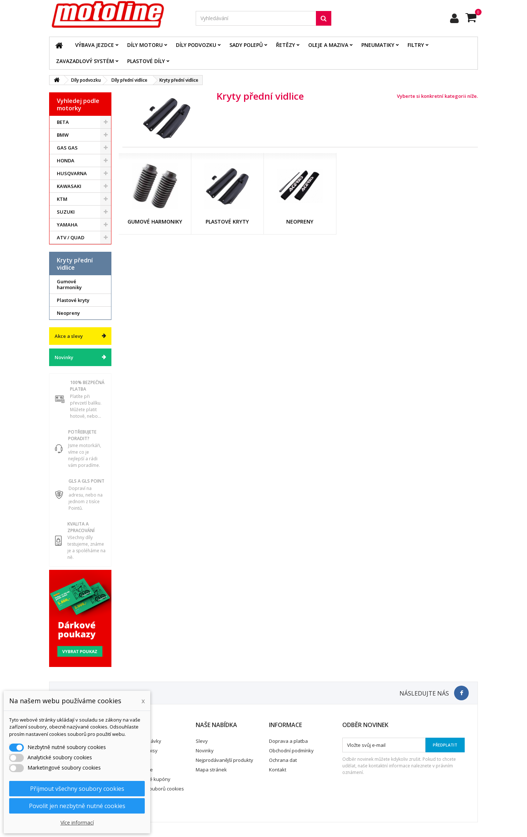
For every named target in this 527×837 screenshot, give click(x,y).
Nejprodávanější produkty (224, 760)
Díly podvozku (196, 44)
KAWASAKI (69, 186)
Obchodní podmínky (291, 750)
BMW (63, 135)
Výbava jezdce (94, 44)
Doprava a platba (288, 741)
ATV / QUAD (70, 237)
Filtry (416, 44)
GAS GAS (67, 147)
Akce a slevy (69, 336)
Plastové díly (146, 61)
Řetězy (285, 44)
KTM (62, 199)
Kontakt (277, 769)
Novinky (64, 357)
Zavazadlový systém (85, 61)
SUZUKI (66, 212)
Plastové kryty (73, 300)
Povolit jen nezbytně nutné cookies (77, 806)
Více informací (77, 822)
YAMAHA (67, 224)
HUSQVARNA (72, 173)
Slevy (202, 741)
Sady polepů (246, 44)
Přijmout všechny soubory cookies (77, 789)
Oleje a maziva (328, 44)
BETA (63, 122)
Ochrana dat (283, 760)
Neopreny (68, 313)
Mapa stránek (211, 769)
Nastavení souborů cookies (153, 788)
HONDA (65, 160)
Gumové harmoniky (69, 284)
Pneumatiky (377, 44)
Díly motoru (145, 44)
